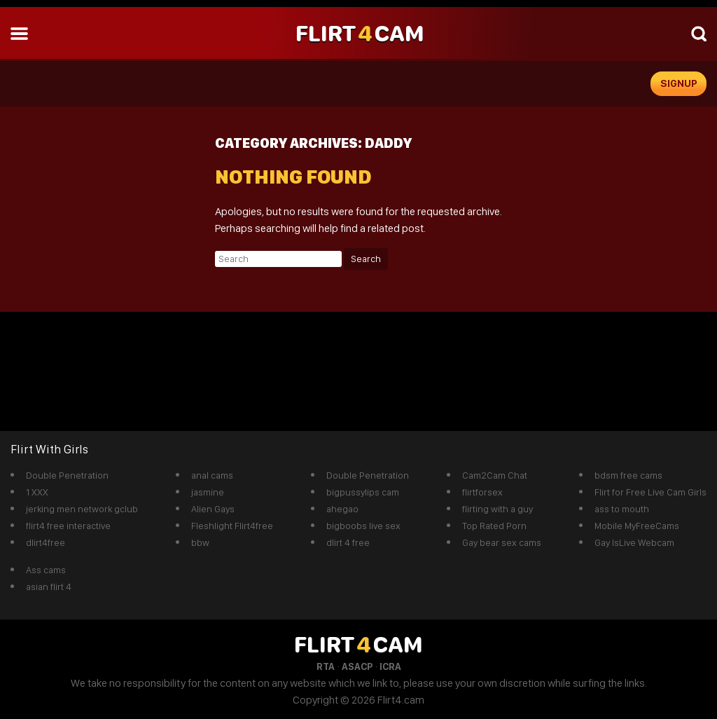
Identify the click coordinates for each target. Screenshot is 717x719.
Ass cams (46, 569)
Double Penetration (67, 475)
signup (678, 83)
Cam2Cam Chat (494, 475)
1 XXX (37, 492)
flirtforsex (482, 492)
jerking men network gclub (82, 508)
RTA (325, 666)
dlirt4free (45, 542)
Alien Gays (213, 508)
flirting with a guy (497, 508)
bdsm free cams (628, 475)
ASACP (357, 666)
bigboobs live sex (363, 525)
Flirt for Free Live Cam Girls (650, 492)
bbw (200, 542)
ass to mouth (621, 508)
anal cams (212, 475)
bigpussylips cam (362, 492)
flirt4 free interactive (68, 525)
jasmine (207, 492)
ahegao (342, 508)
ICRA (390, 666)
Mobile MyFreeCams (636, 525)
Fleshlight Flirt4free (232, 525)
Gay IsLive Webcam (634, 542)
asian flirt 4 (48, 586)
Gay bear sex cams (501, 542)
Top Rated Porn (494, 525)
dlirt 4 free (348, 542)
